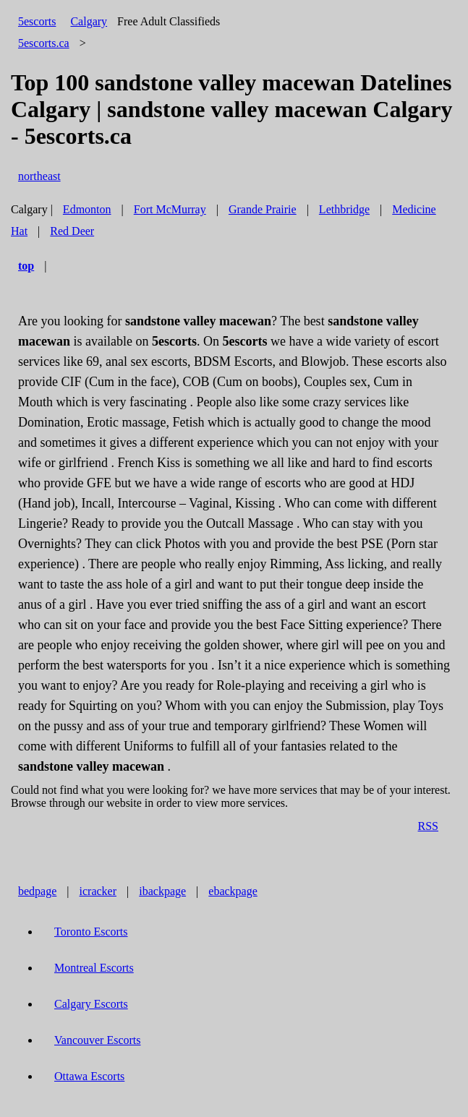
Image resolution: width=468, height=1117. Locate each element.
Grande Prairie (263, 209)
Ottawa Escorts (89, 1076)
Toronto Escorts (91, 931)
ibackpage (162, 891)
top (26, 266)
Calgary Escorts (91, 1004)
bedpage (37, 891)
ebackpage (233, 891)
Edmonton (87, 209)
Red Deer (72, 231)
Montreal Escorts (94, 968)
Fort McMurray (170, 209)
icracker (98, 891)
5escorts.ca (43, 43)
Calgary (88, 21)
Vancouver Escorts (97, 1040)
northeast (39, 176)
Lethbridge (344, 209)
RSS (428, 826)
